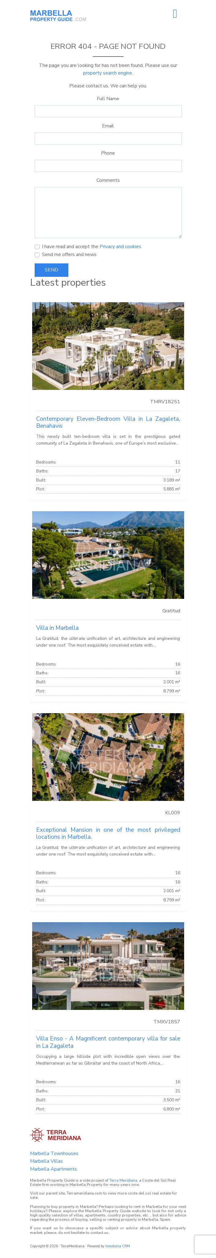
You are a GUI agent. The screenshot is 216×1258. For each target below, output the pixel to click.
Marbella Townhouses (54, 1153)
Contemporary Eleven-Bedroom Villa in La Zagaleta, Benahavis (108, 422)
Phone (108, 153)
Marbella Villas (46, 1161)
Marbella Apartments (53, 1169)
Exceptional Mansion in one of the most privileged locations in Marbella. (108, 833)
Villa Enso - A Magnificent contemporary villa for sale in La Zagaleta (108, 1042)
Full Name (108, 98)
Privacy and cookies (120, 246)
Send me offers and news (69, 254)
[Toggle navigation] (175, 14)
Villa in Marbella (57, 628)
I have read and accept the (91, 246)
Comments (108, 180)
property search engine (107, 73)
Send (51, 269)
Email (108, 126)
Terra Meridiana (123, 1180)
